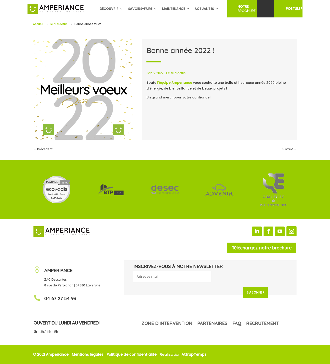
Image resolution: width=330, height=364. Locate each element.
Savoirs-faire (140, 8)
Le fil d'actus (59, 24)
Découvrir (109, 8)
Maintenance (173, 8)
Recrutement (262, 324)
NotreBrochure (246, 9)
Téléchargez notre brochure (262, 248)
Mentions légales (87, 354)
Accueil (38, 24)
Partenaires (212, 324)
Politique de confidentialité (132, 354)
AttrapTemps (194, 354)
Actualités (204, 8)
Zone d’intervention (166, 324)
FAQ (236, 324)
